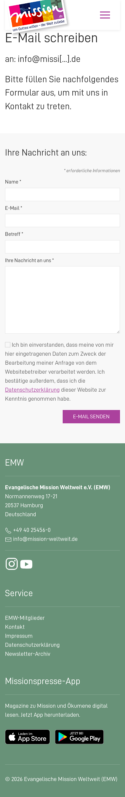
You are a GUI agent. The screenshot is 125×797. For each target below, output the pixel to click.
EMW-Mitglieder (25, 618)
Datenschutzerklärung (32, 645)
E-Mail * (13, 208)
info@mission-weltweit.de (45, 539)
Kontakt (15, 627)
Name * (13, 182)
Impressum (19, 636)
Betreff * (14, 234)
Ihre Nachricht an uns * (29, 260)
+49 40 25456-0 (28, 530)
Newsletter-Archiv (27, 654)
